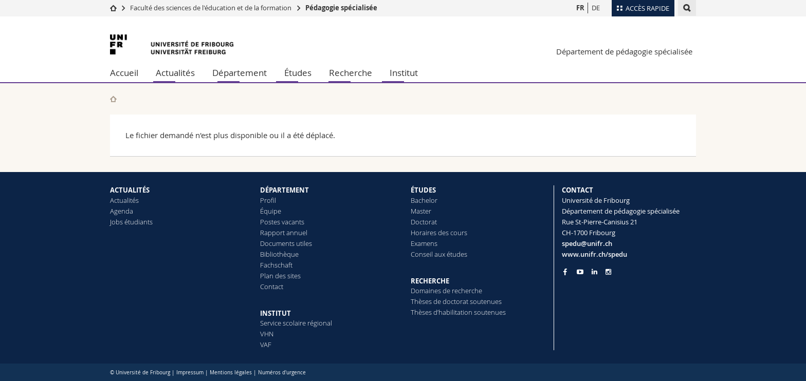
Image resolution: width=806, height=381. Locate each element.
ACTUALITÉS (130, 190)
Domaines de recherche (446, 290)
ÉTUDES (423, 190)
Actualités (175, 73)
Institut (404, 73)
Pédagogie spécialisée (341, 7)
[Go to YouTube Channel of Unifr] (580, 272)
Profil (268, 200)
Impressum (190, 372)
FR (580, 7)
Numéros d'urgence (282, 372)
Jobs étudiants (131, 221)
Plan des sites (280, 275)
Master (421, 211)
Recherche (350, 73)
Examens (424, 243)
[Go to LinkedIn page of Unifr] (594, 272)
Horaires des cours (439, 232)
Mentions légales (231, 372)
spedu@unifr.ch (587, 243)
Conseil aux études (439, 254)
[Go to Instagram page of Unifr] (608, 272)
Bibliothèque (279, 254)
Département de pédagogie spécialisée (624, 51)
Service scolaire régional (296, 323)
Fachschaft (276, 265)
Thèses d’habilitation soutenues (458, 312)
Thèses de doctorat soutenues (456, 301)
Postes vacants (282, 221)
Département (239, 73)
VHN (266, 333)
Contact (271, 286)
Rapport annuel (283, 232)
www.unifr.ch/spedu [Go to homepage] (594, 254)
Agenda (121, 211)
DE (596, 7)
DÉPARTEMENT (284, 190)
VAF (265, 344)
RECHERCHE (430, 280)
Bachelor (424, 200)
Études (298, 73)
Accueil (124, 73)
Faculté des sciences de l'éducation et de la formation (210, 7)
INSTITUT (275, 313)
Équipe (270, 211)
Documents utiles (286, 243)
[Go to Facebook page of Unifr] (565, 271)
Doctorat (424, 221)
